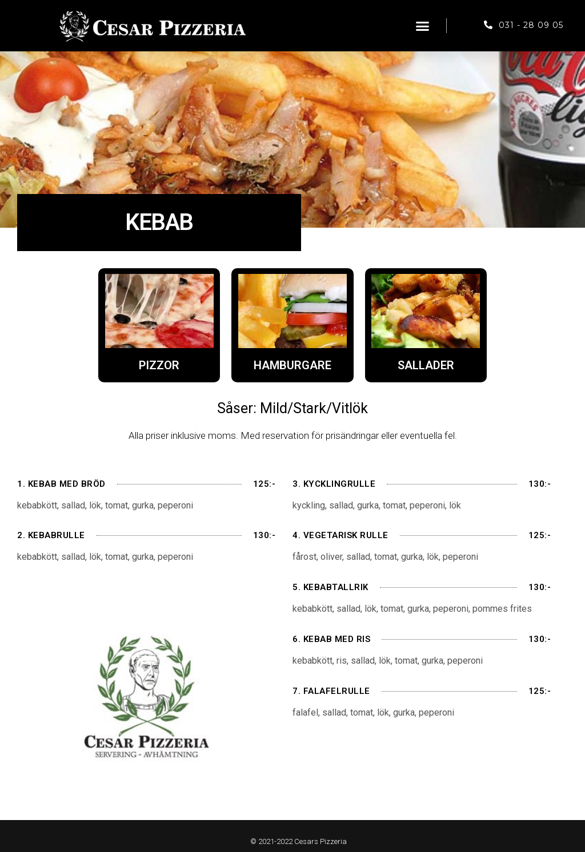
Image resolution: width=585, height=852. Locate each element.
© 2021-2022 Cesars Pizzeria (298, 841)
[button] (423, 26)
